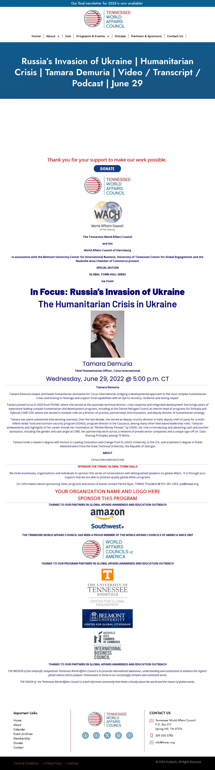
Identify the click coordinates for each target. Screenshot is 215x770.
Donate (120, 36)
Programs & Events (93, 36)
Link (120, 459)
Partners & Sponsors (146, 36)
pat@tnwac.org (189, 484)
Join (68, 36)
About (53, 36)
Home (36, 36)
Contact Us (175, 36)
